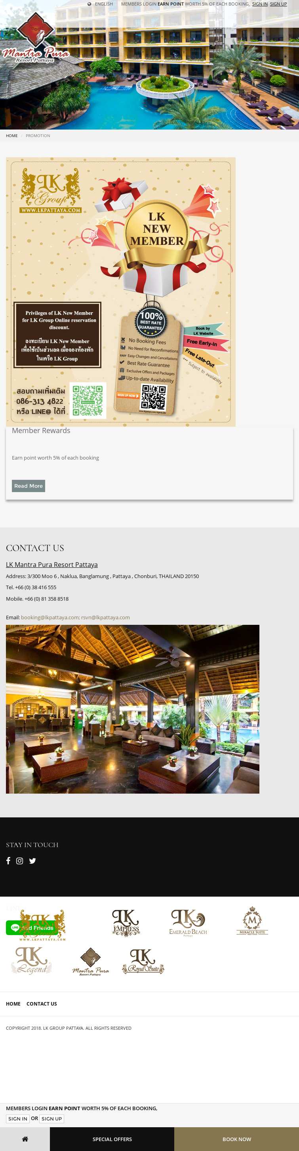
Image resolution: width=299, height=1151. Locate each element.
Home (12, 135)
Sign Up (52, 1119)
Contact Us (42, 1003)
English (100, 4)
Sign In (17, 1119)
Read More (28, 486)
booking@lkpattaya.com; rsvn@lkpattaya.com (75, 617)
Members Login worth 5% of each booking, (185, 4)
